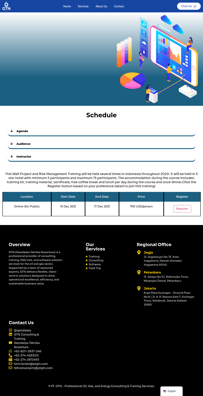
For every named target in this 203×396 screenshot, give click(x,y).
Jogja (148, 252)
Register (182, 209)
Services (83, 6)
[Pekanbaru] (139, 272)
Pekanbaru (152, 272)
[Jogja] (139, 252)
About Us (101, 6)
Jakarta (150, 288)
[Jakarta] (139, 288)
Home (67, 6)
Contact (119, 6)
